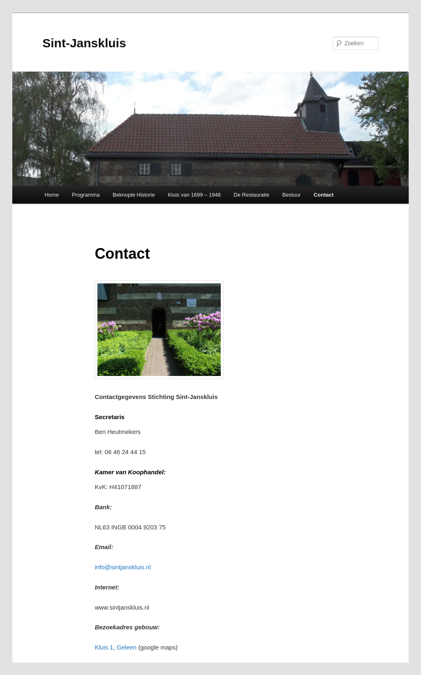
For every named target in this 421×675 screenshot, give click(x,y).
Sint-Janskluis (84, 43)
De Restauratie (251, 195)
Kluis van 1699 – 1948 (194, 195)
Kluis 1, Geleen (116, 647)
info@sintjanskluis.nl (122, 567)
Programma (86, 195)
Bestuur (291, 195)
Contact (323, 195)
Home (51, 195)
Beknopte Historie (134, 195)
